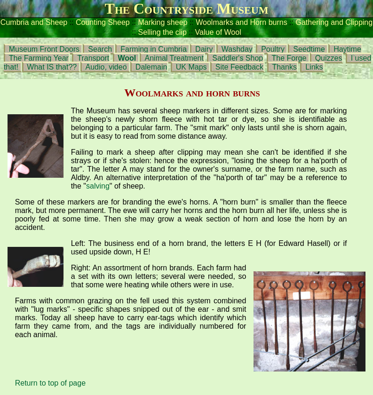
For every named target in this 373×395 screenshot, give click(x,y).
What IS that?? (53, 67)
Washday (237, 49)
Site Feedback (239, 67)
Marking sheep (163, 22)
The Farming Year (39, 58)
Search (100, 49)
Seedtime (309, 49)
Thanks (284, 67)
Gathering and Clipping (334, 22)
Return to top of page (50, 383)
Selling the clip (163, 32)
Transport (93, 58)
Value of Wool (218, 32)
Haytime (347, 49)
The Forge (289, 58)
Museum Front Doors (44, 49)
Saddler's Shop (237, 58)
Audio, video (106, 67)
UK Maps (191, 67)
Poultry (273, 49)
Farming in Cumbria (153, 49)
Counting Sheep (103, 22)
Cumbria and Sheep (33, 22)
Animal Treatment (174, 58)
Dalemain (151, 67)
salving (98, 186)
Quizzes (328, 58)
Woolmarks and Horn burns (241, 22)
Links (314, 67)
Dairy (205, 49)
